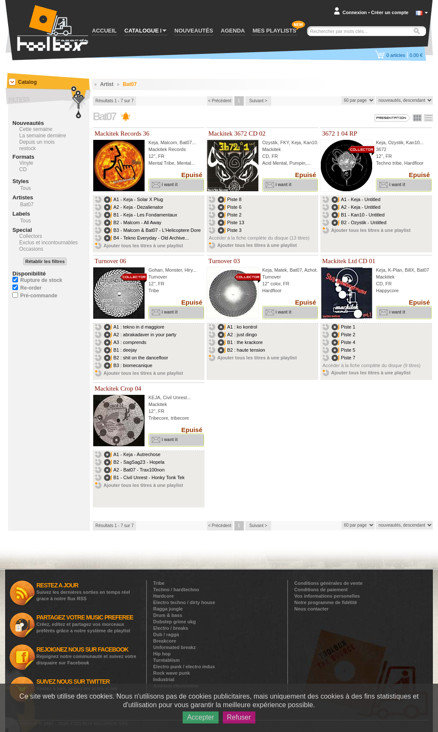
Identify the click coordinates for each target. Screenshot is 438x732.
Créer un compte (389, 12)
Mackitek (271, 149)
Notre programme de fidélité (325, 602)
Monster (173, 270)
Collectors (30, 236)
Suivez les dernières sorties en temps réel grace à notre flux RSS (83, 591)
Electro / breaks (170, 628)
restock (27, 148)
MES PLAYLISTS (274, 30)
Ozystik (270, 142)
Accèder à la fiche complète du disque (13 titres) (259, 237)
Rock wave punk (171, 673)
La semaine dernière (42, 136)
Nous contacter (311, 608)
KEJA (154, 397)
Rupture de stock (41, 280)
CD (23, 169)
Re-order (30, 288)
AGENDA (233, 30)
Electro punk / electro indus (184, 666)
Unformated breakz (174, 647)
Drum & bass (167, 615)
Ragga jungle (168, 608)
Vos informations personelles (327, 596)
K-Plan (395, 270)
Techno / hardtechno (176, 589)
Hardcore (163, 596)
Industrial (164, 679)
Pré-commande (38, 296)
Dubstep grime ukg (174, 621)
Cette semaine (35, 129)
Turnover (157, 276)
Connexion (355, 12)
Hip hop (162, 653)
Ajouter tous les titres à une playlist (143, 245)
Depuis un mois (37, 142)
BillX (409, 270)
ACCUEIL (104, 30)
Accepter (200, 717)
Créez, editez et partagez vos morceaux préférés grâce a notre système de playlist (84, 623)
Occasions (31, 249)
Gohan (155, 270)
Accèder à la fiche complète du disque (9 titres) (371, 365)
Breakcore (164, 640)
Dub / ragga (166, 634)
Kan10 (310, 142)
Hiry (188, 270)
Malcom (168, 142)
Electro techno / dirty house (184, 602)
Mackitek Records (167, 149)
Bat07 (186, 142)
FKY (284, 142)
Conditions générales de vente (328, 583)
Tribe (158, 583)
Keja (153, 142)
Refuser (239, 717)
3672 (381, 149)
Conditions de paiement (321, 589)
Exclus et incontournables (48, 243)
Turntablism (166, 660)
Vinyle (26, 163)
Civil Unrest (175, 397)
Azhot (311, 270)
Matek (280, 270)
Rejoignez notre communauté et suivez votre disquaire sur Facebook (86, 655)
